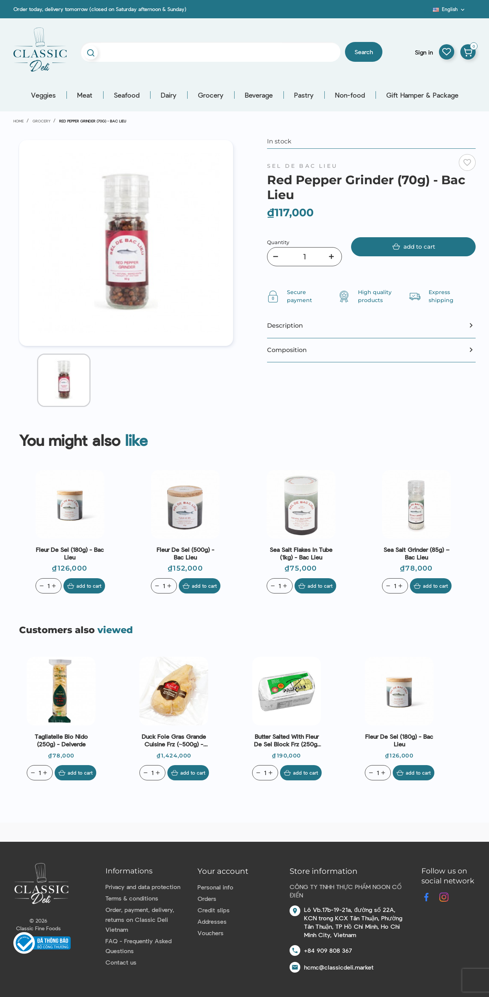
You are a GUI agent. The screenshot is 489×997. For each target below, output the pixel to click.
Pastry (304, 95)
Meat (84, 95)
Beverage (259, 95)
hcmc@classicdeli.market (339, 967)
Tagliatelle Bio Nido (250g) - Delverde (61, 740)
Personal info (215, 887)
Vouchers (210, 932)
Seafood (126, 95)
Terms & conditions (131, 898)
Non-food (350, 95)
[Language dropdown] (449, 9)
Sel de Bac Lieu (302, 165)
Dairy (168, 95)
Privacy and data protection (142, 886)
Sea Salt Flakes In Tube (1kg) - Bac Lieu (301, 553)
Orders (207, 898)
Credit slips (214, 909)
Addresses (212, 921)
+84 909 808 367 (328, 950)
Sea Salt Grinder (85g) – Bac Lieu (416, 553)
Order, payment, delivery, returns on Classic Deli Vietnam (139, 919)
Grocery (210, 95)
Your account (223, 871)
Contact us (120, 962)
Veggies (43, 95)
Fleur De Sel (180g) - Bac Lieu (70, 553)
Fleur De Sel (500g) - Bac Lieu (185, 553)
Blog (428, 11)
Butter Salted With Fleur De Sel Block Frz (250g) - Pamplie (286, 740)
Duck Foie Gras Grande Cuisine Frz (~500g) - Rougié (174, 740)
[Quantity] (304, 256)
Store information (324, 871)
